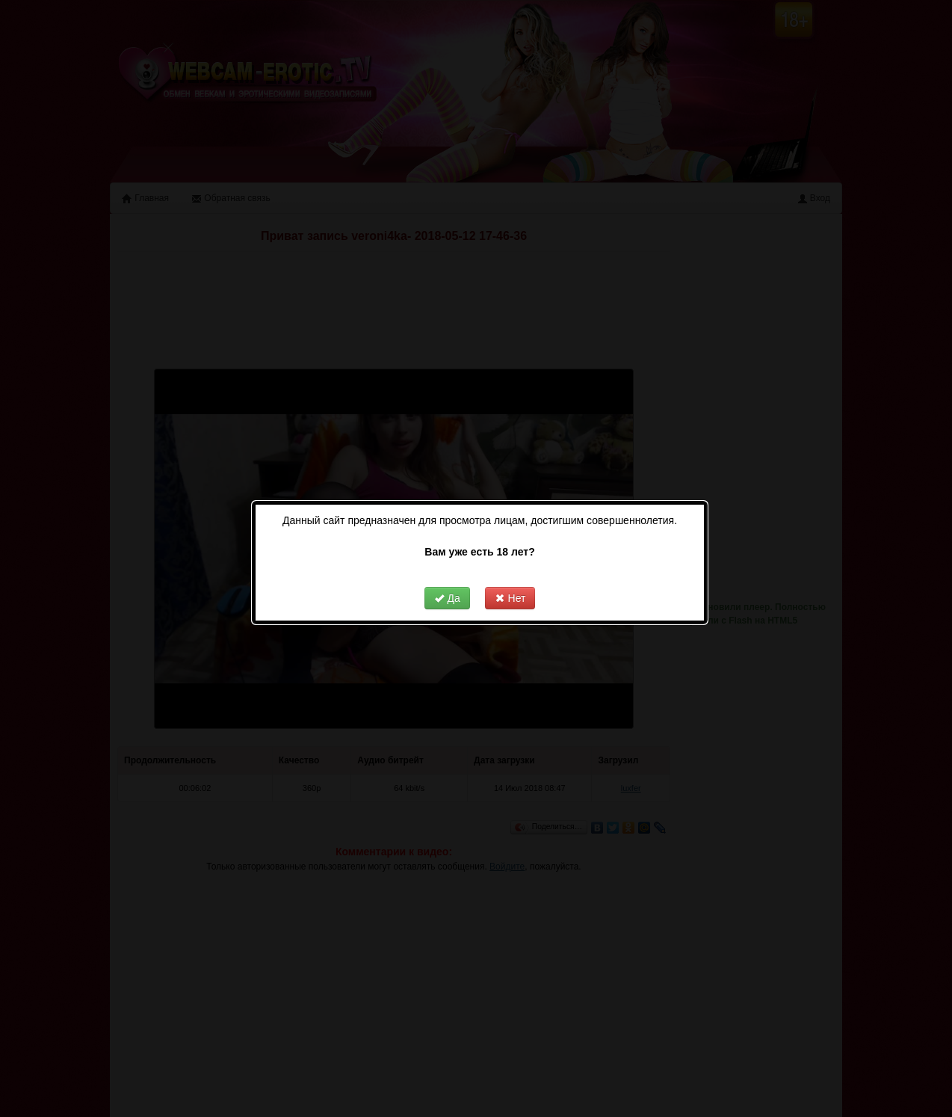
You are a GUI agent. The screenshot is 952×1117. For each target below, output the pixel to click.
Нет (510, 582)
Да (447, 582)
